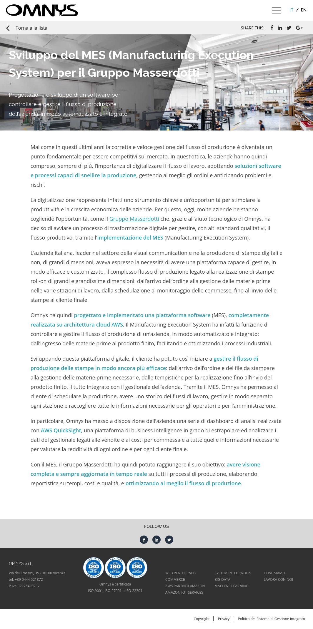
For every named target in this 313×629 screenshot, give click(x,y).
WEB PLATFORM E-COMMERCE (180, 576)
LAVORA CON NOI (278, 579)
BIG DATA (222, 579)
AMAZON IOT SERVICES (184, 592)
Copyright (201, 618)
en (304, 10)
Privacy (224, 618)
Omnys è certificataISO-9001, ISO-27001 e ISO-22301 (115, 587)
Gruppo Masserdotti (134, 218)
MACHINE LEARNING (231, 585)
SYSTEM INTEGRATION (232, 573)
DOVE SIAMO (274, 573)
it (291, 10)
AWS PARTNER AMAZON (185, 585)
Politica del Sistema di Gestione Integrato (271, 618)
